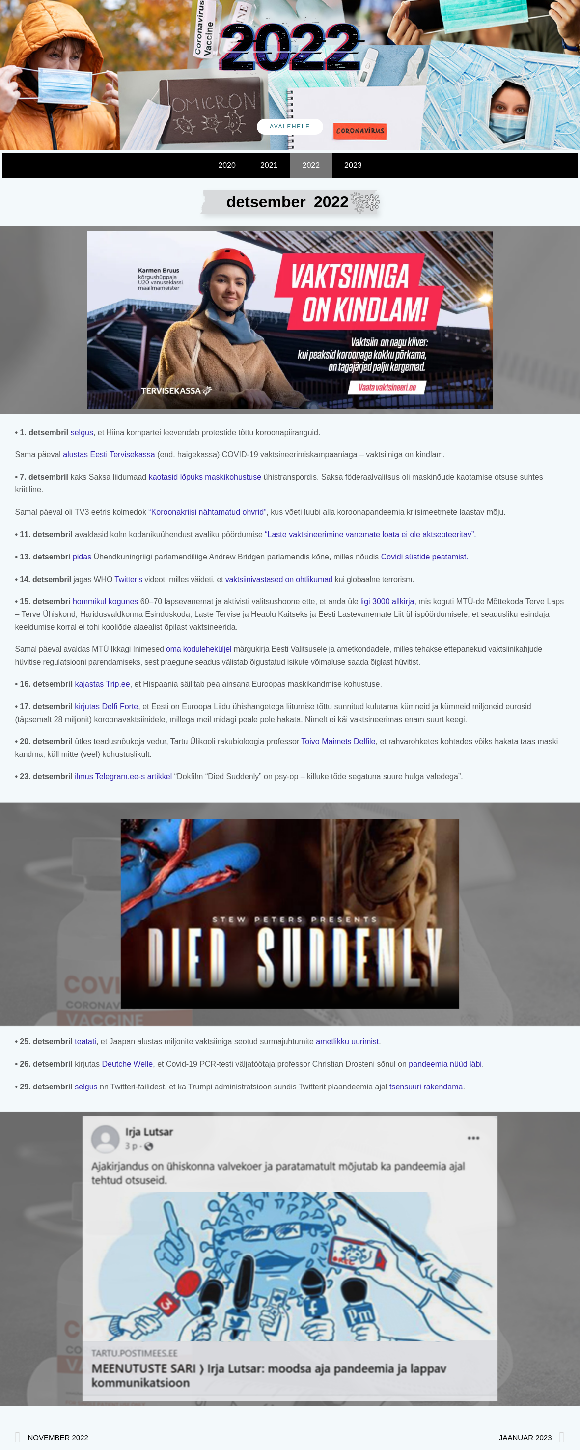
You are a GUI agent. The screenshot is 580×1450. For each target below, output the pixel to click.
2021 (269, 165)
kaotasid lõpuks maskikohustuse (205, 477)
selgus (82, 432)
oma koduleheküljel (198, 649)
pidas (80, 557)
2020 (227, 165)
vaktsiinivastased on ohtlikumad (279, 579)
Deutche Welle (127, 1064)
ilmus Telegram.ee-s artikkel (123, 776)
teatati (84, 1041)
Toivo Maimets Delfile (338, 741)
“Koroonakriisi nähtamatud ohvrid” (207, 512)
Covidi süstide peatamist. (423, 557)
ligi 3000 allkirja (387, 601)
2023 (353, 165)
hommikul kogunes (105, 601)
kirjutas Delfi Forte (105, 706)
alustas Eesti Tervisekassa (109, 454)
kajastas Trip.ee (101, 684)
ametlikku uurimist (347, 1041)
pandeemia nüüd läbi (445, 1064)
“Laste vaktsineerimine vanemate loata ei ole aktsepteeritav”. (370, 534)
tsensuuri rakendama (426, 1087)
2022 (311, 165)
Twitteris (128, 579)
